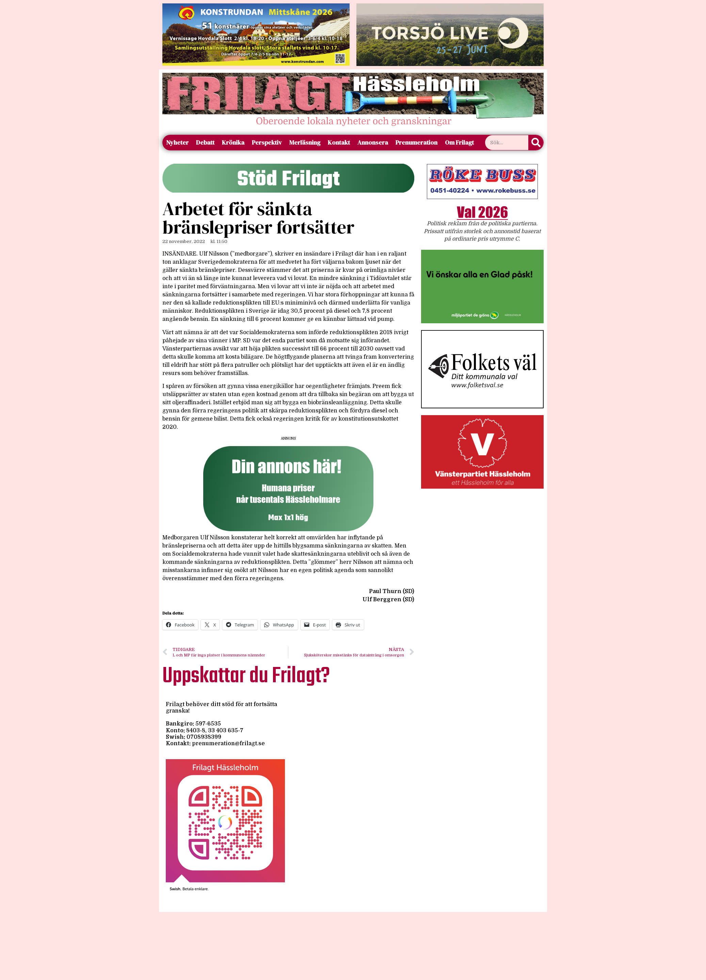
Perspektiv (267, 142)
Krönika (233, 142)
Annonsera (372, 142)
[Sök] (535, 142)
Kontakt (339, 142)
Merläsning (304, 142)
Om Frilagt (459, 142)
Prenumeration (416, 142)
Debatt (205, 142)
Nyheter (177, 142)
